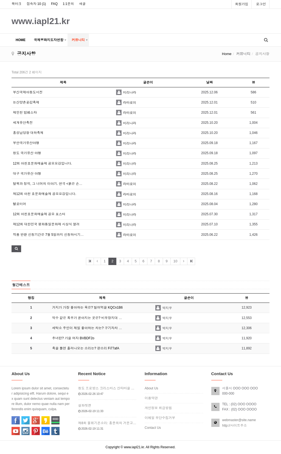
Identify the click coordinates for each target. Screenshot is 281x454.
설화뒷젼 (84, 405)
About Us (151, 388)
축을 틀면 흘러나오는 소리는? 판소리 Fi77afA (85, 348)
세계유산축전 (23, 123)
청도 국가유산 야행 (27, 153)
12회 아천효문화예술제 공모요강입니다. (42, 163)
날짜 (209, 82)
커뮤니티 (78, 40)
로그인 (261, 4)
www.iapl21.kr (41, 21)
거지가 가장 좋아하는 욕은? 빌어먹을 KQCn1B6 (87, 307)
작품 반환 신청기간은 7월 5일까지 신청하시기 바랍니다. (54, 235)
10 (175, 261)
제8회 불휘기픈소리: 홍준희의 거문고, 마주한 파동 (107, 423)
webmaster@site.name (239, 420)
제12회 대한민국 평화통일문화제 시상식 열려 (46, 224)
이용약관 (151, 398)
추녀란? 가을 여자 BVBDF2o (73, 338)
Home (227, 54)
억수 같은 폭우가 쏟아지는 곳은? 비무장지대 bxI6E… (91, 318)
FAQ (54, 4)
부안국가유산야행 (26, 143)
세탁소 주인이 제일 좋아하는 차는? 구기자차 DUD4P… (92, 328)
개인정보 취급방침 (158, 408)
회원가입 (241, 4)
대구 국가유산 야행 (27, 174)
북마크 (16, 4)
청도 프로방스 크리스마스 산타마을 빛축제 (107, 388)
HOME (21, 40)
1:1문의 (68, 4)
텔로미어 (19, 204)
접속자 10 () (36, 4)
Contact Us (153, 428)
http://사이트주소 (234, 425)
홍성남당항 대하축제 (28, 133)
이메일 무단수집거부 (160, 418)
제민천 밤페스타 (25, 112)
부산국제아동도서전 (28, 92)
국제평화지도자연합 (48, 40)
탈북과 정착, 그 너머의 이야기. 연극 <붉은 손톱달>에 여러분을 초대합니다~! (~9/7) (74, 184)
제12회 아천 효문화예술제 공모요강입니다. (44, 194)
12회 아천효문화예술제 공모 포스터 (39, 214)
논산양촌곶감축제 (26, 102)
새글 (82, 4)
